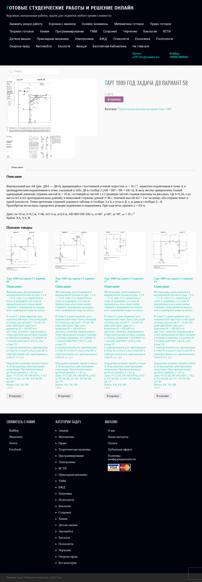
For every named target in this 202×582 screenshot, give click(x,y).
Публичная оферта (120, 449)
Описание (17, 167)
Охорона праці (19, 46)
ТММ (93, 31)
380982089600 (179, 57)
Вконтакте (16, 436)
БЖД (103, 39)
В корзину (114, 99)
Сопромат (110, 31)
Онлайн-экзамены (95, 24)
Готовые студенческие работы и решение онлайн (70, 8)
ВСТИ (167, 31)
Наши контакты (118, 436)
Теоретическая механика (74, 449)
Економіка (142, 39)
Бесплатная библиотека (109, 46)
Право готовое (160, 24)
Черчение (130, 31)
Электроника (84, 39)
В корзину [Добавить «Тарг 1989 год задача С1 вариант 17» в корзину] (113, 396)
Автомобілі (44, 46)
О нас (111, 430)
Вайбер (14, 430)
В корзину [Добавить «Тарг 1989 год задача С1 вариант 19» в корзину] (163, 396)
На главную (140, 46)
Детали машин (20, 39)
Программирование (69, 31)
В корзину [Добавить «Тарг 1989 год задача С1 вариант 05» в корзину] (64, 396)
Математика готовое (129, 24)
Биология (150, 31)
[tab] (17, 167)
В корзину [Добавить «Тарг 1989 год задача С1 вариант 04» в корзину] (15, 396)
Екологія (64, 46)
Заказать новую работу (26, 24)
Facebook (15, 449)
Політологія (164, 39)
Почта (13, 443)
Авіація (81, 46)
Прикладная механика (53, 39)
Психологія (121, 39)
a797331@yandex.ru (145, 57)
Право (62, 443)
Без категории (67, 562)
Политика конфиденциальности (122, 457)
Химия (44, 31)
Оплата (112, 443)
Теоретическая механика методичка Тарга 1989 (144, 109)
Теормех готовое (21, 31)
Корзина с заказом (62, 24)
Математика (66, 436)
